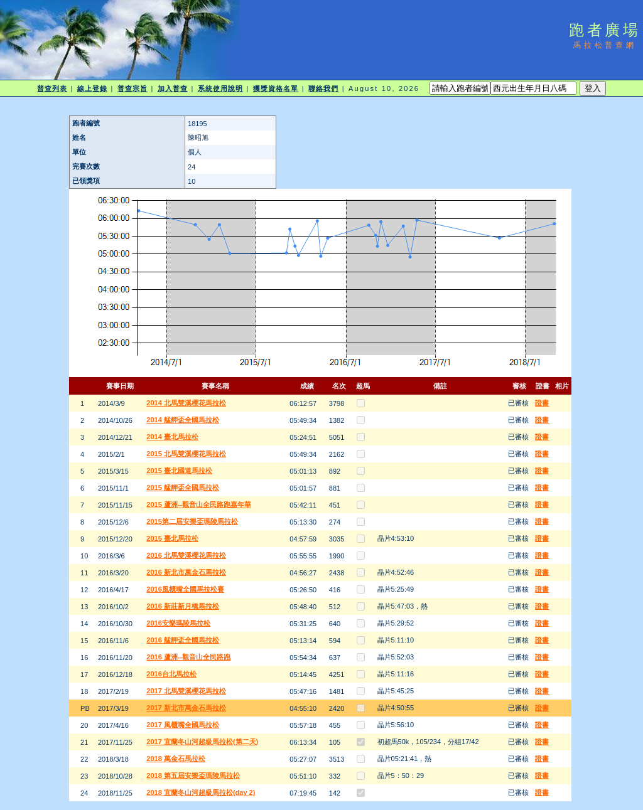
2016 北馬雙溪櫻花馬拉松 (186, 555)
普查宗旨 (132, 88)
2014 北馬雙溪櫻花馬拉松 (186, 403)
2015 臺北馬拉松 (172, 538)
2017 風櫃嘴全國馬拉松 (182, 724)
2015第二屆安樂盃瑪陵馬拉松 (191, 521)
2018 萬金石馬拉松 (175, 758)
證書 (542, 403)
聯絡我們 (323, 88)
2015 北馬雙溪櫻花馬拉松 (186, 453)
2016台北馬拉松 (171, 674)
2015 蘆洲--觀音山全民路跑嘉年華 (198, 504)
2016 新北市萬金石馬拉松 (186, 572)
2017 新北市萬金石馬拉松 (186, 707)
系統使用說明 (221, 88)
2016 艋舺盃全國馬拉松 (182, 640)
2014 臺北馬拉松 (172, 436)
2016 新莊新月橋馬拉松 (182, 606)
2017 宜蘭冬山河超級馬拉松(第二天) (202, 741)
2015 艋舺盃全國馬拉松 (182, 487)
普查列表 (52, 88)
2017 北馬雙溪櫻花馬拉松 (186, 691)
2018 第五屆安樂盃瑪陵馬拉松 (193, 775)
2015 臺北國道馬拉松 (179, 470)
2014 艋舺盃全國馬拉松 (182, 420)
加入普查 (173, 88)
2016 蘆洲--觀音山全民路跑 (188, 657)
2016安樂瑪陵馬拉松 (178, 623)
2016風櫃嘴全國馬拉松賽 (185, 589)
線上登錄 (92, 88)
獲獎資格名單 (276, 88)
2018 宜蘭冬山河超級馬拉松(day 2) (200, 792)
